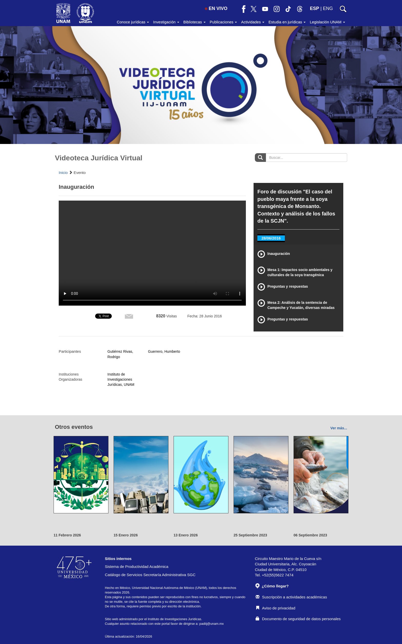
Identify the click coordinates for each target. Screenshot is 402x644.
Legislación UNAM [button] (327, 22)
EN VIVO (216, 8)
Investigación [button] (166, 22)
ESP (314, 8)
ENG (328, 8)
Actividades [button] (252, 22)
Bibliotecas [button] (194, 22)
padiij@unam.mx (211, 624)
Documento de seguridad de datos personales (298, 619)
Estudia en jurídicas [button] (287, 22)
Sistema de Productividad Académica (136, 566)
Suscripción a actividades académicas (291, 597)
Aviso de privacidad (275, 608)
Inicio (63, 172)
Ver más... (338, 428)
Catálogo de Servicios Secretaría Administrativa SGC (150, 575)
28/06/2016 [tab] (271, 238)
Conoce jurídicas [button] (133, 22)
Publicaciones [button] (223, 22)
